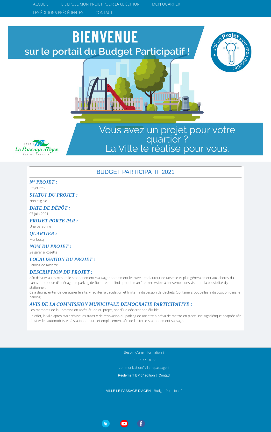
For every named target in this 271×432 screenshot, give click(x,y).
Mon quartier (166, 4)
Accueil (40, 4)
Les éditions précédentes (58, 12)
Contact (103, 12)
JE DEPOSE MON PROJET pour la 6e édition (100, 4)
